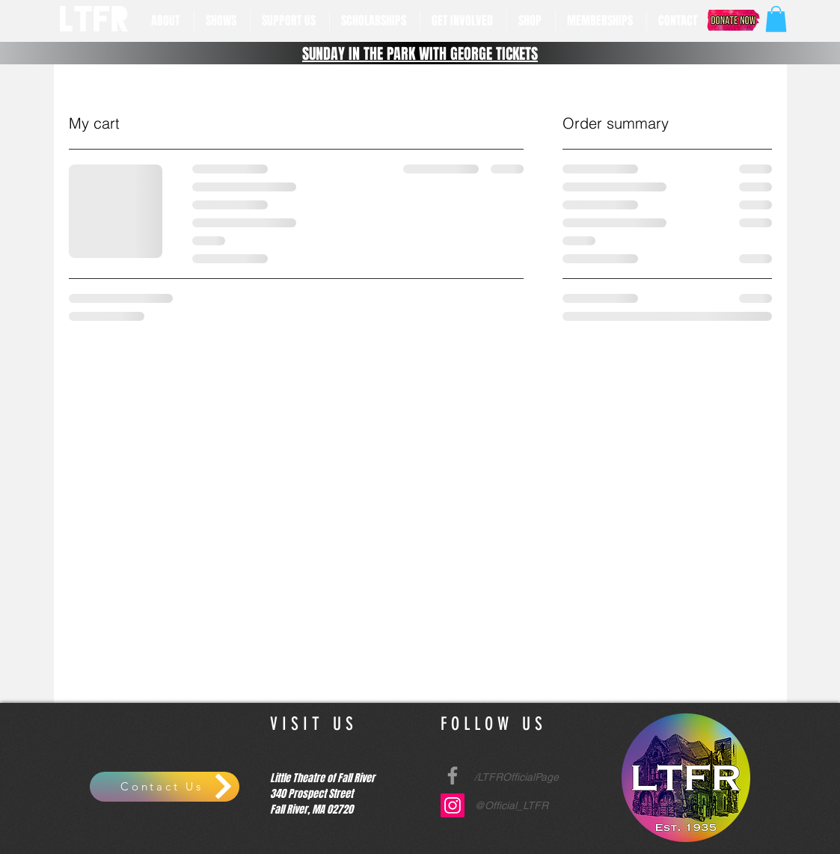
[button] (167, 20)
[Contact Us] (164, 787)
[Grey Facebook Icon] (453, 775)
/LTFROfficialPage (516, 777)
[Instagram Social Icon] (453, 805)
